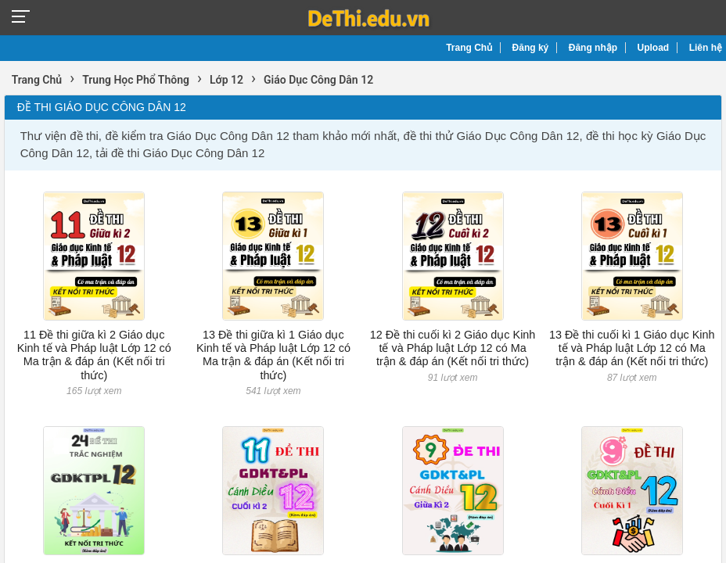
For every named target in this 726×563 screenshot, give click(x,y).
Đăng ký (530, 47)
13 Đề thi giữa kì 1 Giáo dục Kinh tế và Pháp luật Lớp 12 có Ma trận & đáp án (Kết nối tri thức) (273, 355)
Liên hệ (705, 47)
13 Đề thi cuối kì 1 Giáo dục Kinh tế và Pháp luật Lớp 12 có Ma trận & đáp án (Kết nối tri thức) (632, 348)
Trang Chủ (469, 47)
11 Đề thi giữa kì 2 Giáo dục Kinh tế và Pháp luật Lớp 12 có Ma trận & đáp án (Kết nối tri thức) (94, 355)
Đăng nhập (593, 47)
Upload (654, 47)
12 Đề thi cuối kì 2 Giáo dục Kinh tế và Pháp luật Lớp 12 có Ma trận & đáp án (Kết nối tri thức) (453, 348)
